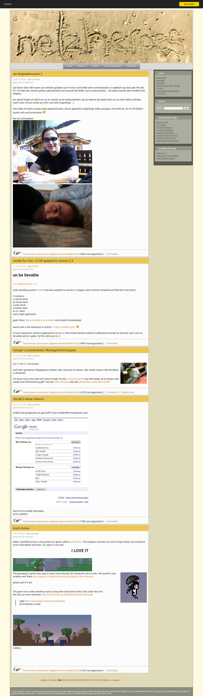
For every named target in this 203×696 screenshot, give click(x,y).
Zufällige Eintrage (166, 148)
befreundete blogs (166, 117)
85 (64, 680)
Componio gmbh (75, 379)
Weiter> (106, 680)
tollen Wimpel (61, 382)
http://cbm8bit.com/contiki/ (40, 320)
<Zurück (52, 680)
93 (99, 680)
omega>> (115, 680)
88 (77, 680)
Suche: (160, 101)
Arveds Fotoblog (164, 130)
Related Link (127, 392)
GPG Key (160, 93)
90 (86, 680)
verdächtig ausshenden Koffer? (95, 382)
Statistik (160, 83)
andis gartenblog (165, 133)
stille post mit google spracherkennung (167, 157)
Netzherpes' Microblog (168, 86)
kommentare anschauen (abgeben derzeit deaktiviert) (46, 254)
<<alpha (43, 680)
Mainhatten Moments (167, 141)
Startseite (161, 78)
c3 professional (164, 127)
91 (90, 680)
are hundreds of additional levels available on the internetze (63, 576)
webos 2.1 (161, 153)
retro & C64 (33, 266)
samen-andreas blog (166, 135)
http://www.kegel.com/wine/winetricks (45, 601)
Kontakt (160, 80)
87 (73, 680)
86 (68, 680)
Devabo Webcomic (166, 138)
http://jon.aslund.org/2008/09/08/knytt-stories (66, 594)
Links (160, 73)
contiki (40, 290)
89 (81, 680)
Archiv (159, 88)
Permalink (112, 254)
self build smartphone (167, 91)
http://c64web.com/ (65, 327)
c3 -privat (161, 125)
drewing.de (162, 122)
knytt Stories (75, 541)
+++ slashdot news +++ (25, 284)
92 (95, 680)
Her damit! (189, 4)
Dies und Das (34, 79)
